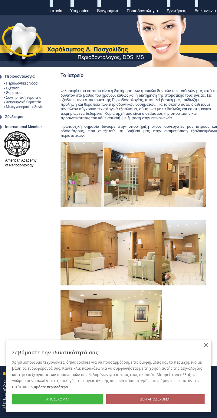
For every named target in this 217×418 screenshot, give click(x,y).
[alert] (108, 376)
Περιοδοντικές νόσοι (22, 83)
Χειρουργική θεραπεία (23, 102)
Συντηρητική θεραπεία (23, 97)
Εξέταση (12, 88)
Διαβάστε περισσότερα (49, 386)
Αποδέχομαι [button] (57, 399)
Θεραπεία (14, 93)
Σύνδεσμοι (14, 117)
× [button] (205, 345)
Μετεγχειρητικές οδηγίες (25, 107)
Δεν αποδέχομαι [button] (155, 399)
